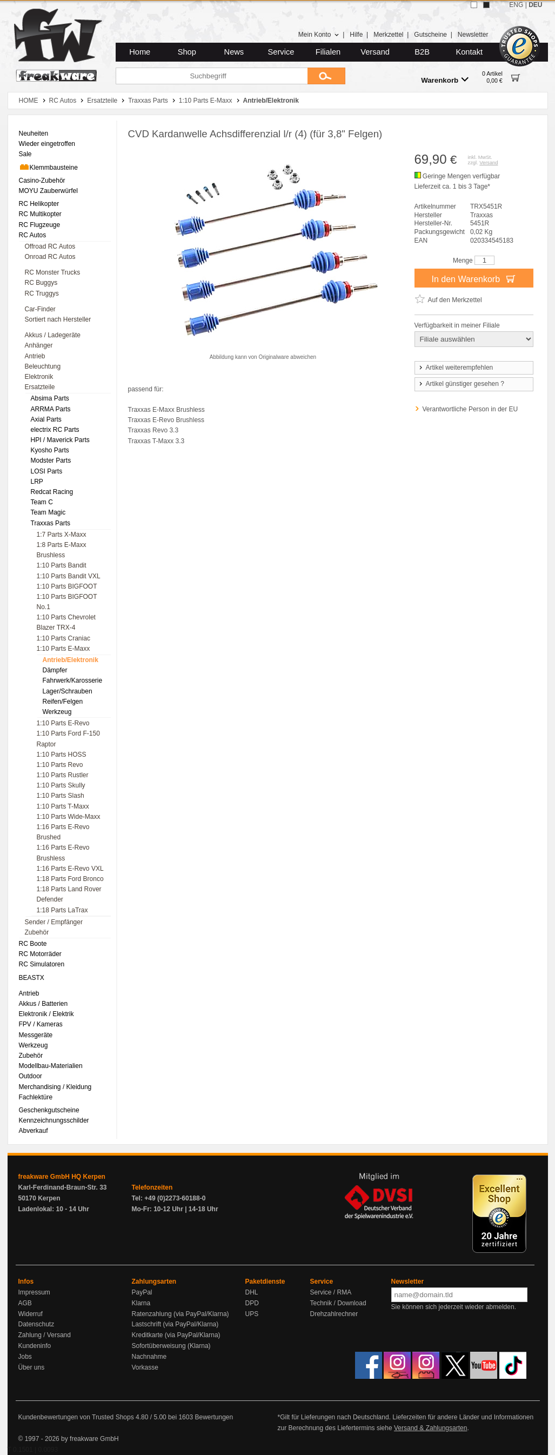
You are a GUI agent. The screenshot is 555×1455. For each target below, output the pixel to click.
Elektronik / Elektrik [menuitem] (46, 1014)
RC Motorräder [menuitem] (40, 954)
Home (139, 52)
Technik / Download (338, 1303)
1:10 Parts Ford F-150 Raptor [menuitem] (68, 738)
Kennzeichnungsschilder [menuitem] (54, 1120)
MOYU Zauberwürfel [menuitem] (48, 191)
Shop (187, 52)
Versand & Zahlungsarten (430, 1428)
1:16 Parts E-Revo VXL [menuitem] (70, 868)
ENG (516, 5)
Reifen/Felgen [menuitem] (63, 701)
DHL (251, 1292)
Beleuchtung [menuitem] (43, 366)
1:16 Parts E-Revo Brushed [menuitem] (63, 832)
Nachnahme (149, 1356)
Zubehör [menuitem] (37, 932)
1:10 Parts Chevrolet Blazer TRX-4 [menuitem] (66, 622)
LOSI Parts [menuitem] (47, 471)
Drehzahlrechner (334, 1314)
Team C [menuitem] (42, 502)
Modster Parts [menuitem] (51, 460)
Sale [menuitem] (25, 154)
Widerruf (30, 1314)
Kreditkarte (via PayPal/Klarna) (176, 1335)
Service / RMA (331, 1292)
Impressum (34, 1292)
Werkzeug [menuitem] (57, 712)
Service (281, 52)
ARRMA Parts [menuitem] (51, 409)
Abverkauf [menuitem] (33, 1130)
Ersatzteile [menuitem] (40, 387)
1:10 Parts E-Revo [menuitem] (63, 723)
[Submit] (326, 76)
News (234, 52)
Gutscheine (430, 34)
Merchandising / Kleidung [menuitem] (55, 1087)
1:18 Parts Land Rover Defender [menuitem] (69, 894)
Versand (375, 52)
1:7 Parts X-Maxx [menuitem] (61, 534)
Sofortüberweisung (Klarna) (171, 1346)
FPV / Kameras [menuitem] (41, 1024)
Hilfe (356, 34)
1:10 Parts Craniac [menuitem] (63, 638)
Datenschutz (36, 1324)
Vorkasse (145, 1367)
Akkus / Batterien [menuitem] (43, 1003)
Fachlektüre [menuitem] (36, 1097)
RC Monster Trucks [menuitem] (53, 272)
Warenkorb (445, 79)
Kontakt (469, 52)
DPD (252, 1303)
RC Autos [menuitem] (32, 235)
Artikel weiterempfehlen (455, 367)
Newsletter (473, 34)
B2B (422, 52)
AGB (25, 1303)
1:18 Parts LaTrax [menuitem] (62, 910)
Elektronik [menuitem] (39, 377)
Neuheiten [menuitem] (34, 133)
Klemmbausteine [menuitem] (48, 167)
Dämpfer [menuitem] (55, 670)
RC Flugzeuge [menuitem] (40, 225)
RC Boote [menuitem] (33, 943)
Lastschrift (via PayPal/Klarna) (175, 1324)
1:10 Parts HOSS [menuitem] (61, 754)
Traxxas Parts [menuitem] (51, 523)
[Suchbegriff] (211, 76)
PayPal (142, 1292)
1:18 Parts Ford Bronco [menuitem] (70, 879)
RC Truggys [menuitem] (42, 293)
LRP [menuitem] (37, 481)
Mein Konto (318, 34)
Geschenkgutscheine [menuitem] (49, 1110)
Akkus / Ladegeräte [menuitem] (53, 335)
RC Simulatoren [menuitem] (42, 964)
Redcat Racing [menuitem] (52, 492)
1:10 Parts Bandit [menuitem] (61, 565)
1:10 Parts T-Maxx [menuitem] (63, 806)
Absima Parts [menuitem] (50, 398)
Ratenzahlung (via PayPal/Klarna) (180, 1314)
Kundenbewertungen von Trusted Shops (76, 1417)
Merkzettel (388, 34)
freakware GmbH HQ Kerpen (61, 1176)
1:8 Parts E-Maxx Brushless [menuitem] (61, 550)
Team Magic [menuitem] (48, 512)
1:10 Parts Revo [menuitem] (60, 765)
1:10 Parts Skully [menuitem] (61, 785)
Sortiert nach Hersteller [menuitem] (58, 319)
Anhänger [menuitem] (39, 345)
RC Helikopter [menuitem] (39, 204)
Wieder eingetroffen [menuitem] (47, 144)
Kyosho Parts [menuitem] (50, 450)
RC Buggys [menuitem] (41, 282)
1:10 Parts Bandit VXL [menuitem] (69, 576)
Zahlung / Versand (44, 1335)
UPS (252, 1314)
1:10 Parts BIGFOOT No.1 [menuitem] (67, 602)
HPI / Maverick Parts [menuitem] (60, 440)
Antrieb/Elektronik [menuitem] (70, 660)
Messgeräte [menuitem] (36, 1035)
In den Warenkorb (473, 278)
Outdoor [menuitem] (30, 1076)
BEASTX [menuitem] (31, 978)
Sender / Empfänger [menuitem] (54, 922)
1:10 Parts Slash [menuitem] (60, 795)
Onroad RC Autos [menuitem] (50, 257)
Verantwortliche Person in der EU (470, 409)
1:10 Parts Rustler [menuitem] (63, 775)
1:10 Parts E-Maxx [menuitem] (63, 648)
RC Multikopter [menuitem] (40, 214)
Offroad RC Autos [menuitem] (50, 246)
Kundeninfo (34, 1346)
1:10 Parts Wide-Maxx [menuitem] (69, 816)
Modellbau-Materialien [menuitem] (51, 1066)
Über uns (31, 1367)
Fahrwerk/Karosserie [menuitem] (73, 680)
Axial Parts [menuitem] (46, 419)
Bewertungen (214, 1417)
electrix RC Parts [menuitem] (55, 429)
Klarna (141, 1303)
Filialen (328, 52)
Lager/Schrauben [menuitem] (67, 691)
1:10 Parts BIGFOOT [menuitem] (67, 586)
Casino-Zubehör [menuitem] (42, 180)
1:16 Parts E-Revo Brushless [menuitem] (63, 853)
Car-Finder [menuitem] (40, 309)
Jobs (25, 1356)
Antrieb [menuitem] (35, 356)
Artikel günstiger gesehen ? (461, 384)
